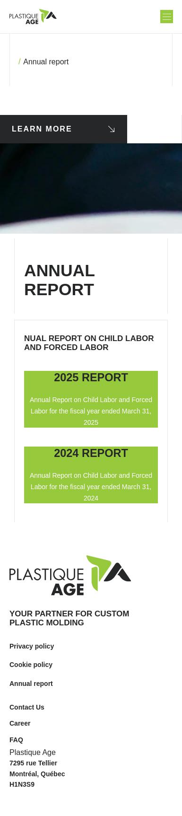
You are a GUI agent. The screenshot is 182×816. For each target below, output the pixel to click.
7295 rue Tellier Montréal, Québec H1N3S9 (37, 773)
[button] (166, 16)
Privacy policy (31, 646)
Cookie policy (30, 664)
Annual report (31, 683)
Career (19, 723)
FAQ (16, 740)
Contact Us (26, 707)
